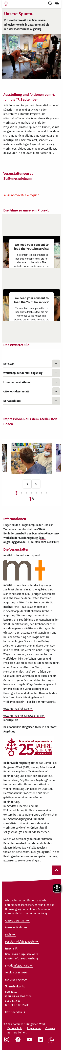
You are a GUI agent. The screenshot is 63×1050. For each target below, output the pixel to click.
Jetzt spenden (13, 1012)
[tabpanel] (31, 458)
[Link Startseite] (6, 4)
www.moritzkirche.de (16, 708)
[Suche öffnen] (51, 4)
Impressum (34, 1028)
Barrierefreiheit (17, 1032)
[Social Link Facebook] (19, 1041)
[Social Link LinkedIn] (41, 1041)
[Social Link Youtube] (30, 1041)
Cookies (50, 1028)
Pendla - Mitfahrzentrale (20, 941)
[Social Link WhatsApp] (51, 1042)
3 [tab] (26, 493)
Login (8, 934)
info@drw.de (21, 965)
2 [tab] (21, 493)
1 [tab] (16, 493)
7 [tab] (46, 493)
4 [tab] (31, 493)
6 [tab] (41, 493)
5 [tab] (36, 493)
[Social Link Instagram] (7, 1041)
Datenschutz (14, 1028)
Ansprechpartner (15, 920)
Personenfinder (14, 927)
